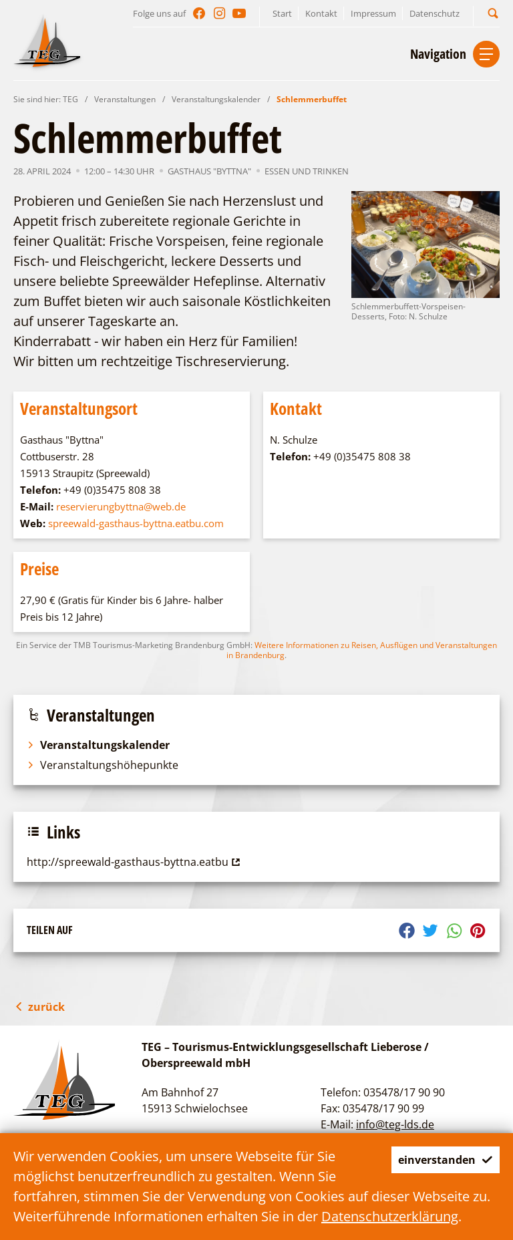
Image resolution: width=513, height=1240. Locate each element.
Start (282, 13)
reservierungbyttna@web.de (121, 506)
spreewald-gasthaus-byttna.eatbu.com (136, 523)
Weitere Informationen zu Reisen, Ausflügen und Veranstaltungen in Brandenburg (361, 650)
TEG (70, 99)
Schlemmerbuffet (312, 99)
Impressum (373, 13)
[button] (493, 13)
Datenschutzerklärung (389, 1216)
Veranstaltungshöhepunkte (102, 765)
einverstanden (434, 1159)
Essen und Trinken (307, 171)
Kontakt (321, 13)
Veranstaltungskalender (216, 99)
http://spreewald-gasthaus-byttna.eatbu (135, 862)
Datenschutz (434, 13)
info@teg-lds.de (395, 1124)
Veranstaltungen (125, 99)
